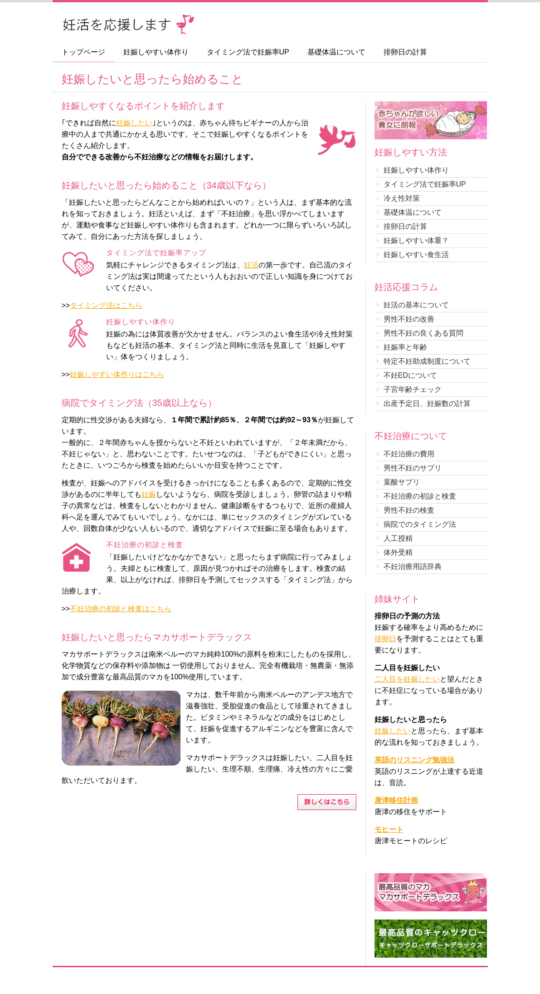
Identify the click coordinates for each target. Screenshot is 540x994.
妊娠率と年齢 (405, 347)
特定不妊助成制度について (427, 361)
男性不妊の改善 (409, 319)
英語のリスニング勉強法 (414, 760)
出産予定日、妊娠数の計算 (427, 403)
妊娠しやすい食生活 (416, 254)
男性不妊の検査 (409, 510)
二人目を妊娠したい (407, 679)
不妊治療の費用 (409, 454)
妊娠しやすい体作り (156, 52)
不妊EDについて (410, 375)
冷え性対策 (402, 198)
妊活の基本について (416, 305)
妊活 (251, 265)
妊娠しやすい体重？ (416, 240)
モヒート (389, 829)
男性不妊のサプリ (413, 468)
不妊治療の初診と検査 (420, 496)
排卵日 (385, 639)
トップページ (83, 52)
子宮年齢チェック (413, 389)
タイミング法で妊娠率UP (248, 52)
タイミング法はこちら (106, 305)
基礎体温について (336, 52)
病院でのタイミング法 (420, 524)
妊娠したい (134, 123)
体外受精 (398, 552)
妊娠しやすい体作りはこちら (117, 374)
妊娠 (148, 494)
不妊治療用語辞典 (413, 566)
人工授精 (398, 538)
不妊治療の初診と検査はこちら (120, 609)
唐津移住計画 (396, 800)
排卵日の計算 (405, 52)
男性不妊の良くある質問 (423, 333)
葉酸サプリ (402, 482)
